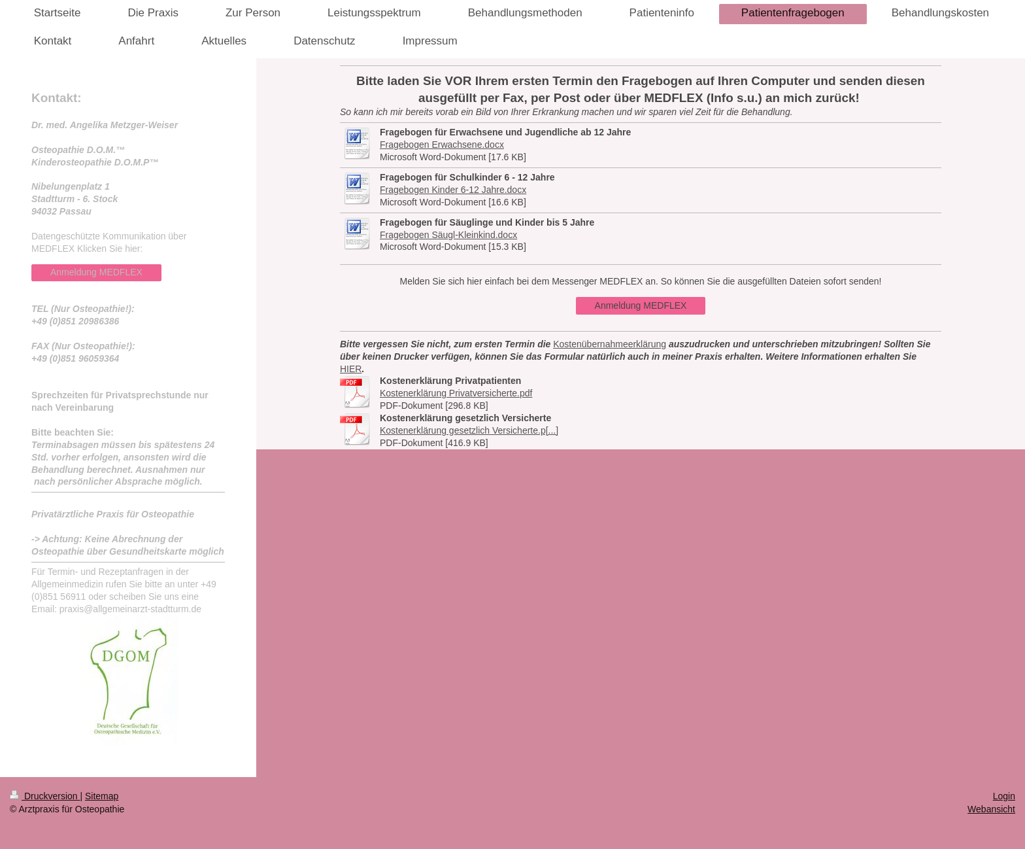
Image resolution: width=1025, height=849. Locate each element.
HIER (350, 369)
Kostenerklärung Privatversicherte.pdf (456, 393)
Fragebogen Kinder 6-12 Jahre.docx (453, 189)
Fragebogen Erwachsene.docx (442, 144)
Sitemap (101, 796)
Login (1004, 796)
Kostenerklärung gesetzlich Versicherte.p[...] (469, 430)
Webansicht (991, 809)
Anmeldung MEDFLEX (641, 305)
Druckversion (45, 796)
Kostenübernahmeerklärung (609, 344)
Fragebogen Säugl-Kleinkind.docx (448, 235)
